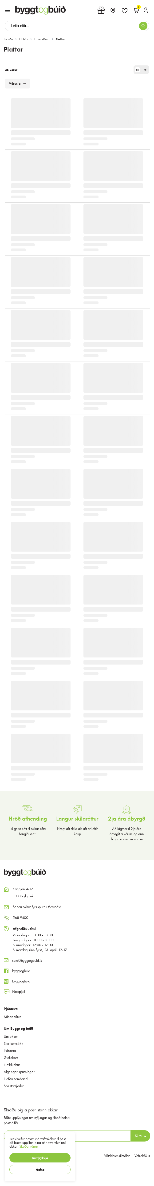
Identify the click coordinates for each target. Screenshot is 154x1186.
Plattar (60, 39)
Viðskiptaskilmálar (117, 1155)
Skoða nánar (28, 1146)
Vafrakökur (142, 1155)
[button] (40, 1157)
